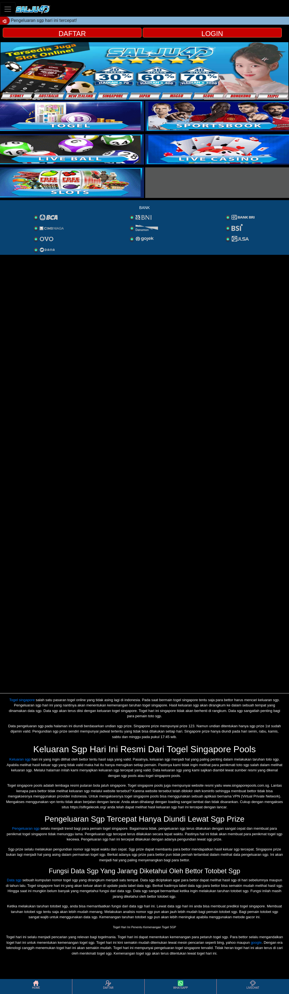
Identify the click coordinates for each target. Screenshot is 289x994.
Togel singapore (22, 700)
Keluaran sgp (20, 759)
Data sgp (14, 880)
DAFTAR (72, 33)
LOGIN (212, 33)
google (256, 942)
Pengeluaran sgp (25, 828)
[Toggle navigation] (8, 9)
